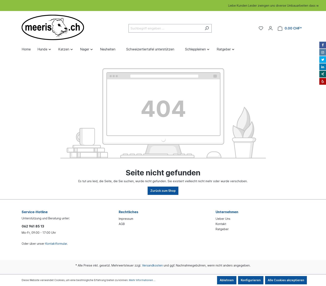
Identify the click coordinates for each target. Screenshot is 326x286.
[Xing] (322, 74)
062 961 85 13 (33, 226)
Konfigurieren (251, 280)
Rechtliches (128, 212)
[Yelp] (322, 81)
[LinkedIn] (322, 67)
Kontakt (221, 224)
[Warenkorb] (289, 28)
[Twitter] (322, 59)
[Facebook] (322, 45)
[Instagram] (322, 52)
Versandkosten (152, 265)
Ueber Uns (223, 218)
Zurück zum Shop (163, 190)
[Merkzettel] (261, 28)
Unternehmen (227, 212)
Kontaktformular (56, 243)
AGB (122, 224)
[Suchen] (207, 28)
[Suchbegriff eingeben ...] (165, 28)
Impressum (126, 218)
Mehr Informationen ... (142, 280)
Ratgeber (222, 229)
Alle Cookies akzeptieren (286, 280)
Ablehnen (227, 280)
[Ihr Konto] (270, 28)
